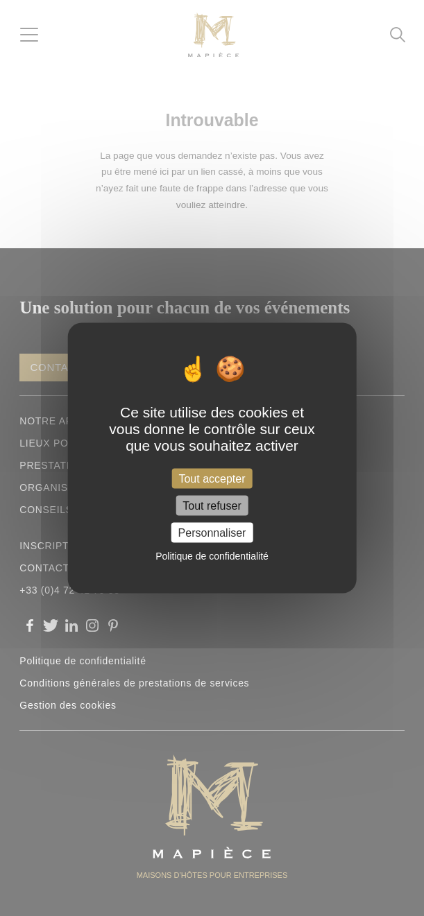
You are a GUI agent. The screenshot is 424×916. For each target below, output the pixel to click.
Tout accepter (211, 478)
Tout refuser (212, 506)
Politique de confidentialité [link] (212, 556)
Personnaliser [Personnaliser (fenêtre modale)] (212, 533)
